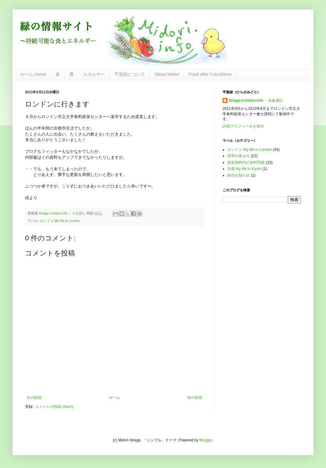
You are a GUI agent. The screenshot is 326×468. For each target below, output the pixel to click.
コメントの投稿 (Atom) (54, 406)
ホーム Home (33, 74)
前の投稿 (194, 397)
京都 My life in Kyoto (244, 169)
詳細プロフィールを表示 (243, 126)
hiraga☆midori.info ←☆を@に (256, 100)
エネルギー (94, 74)
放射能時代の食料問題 (246, 162)
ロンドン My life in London (60, 221)
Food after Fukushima (210, 74)
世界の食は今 (238, 156)
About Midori (167, 74)
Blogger (205, 440)
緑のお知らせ (238, 175)
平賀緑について (129, 74)
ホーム (114, 397)
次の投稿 (34, 397)
